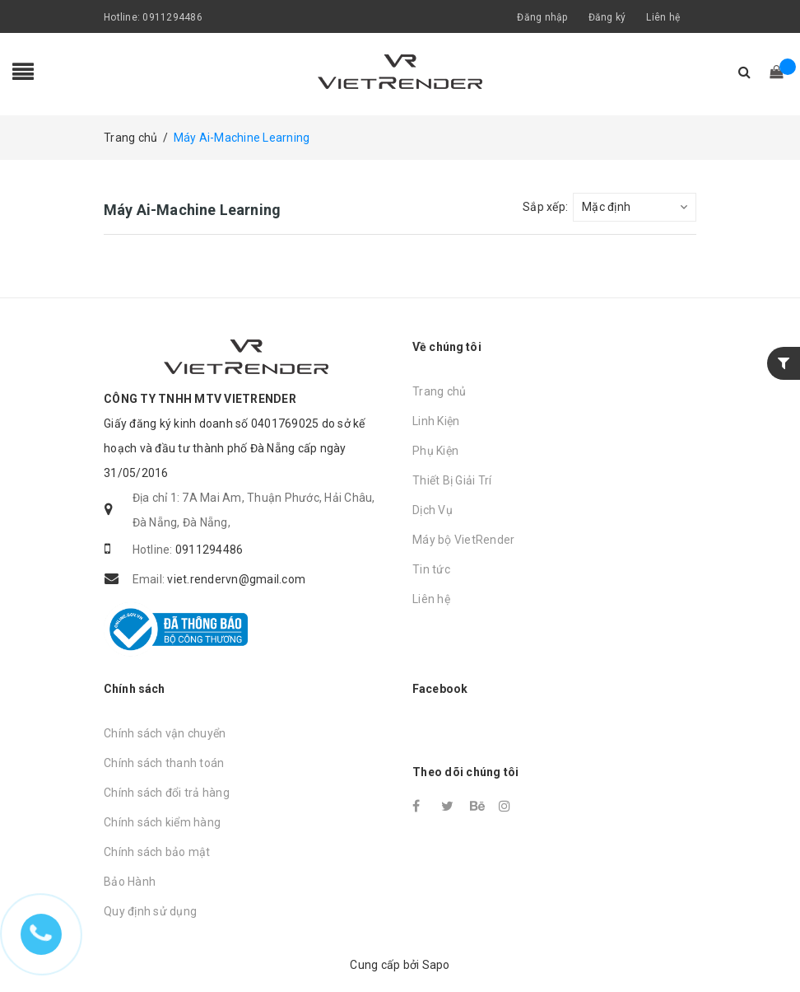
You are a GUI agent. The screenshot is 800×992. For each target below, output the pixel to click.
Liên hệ (663, 17)
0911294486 (172, 17)
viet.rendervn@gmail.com (236, 579)
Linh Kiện (435, 421)
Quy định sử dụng (150, 911)
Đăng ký (607, 17)
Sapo (436, 964)
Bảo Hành (130, 881)
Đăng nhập (542, 17)
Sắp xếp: (545, 206)
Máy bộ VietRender (463, 539)
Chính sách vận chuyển (165, 733)
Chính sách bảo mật (157, 852)
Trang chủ (439, 391)
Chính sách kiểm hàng (162, 822)
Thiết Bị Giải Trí (451, 480)
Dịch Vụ (432, 510)
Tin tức (431, 569)
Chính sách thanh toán (164, 763)
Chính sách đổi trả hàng (167, 792)
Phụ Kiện (435, 450)
